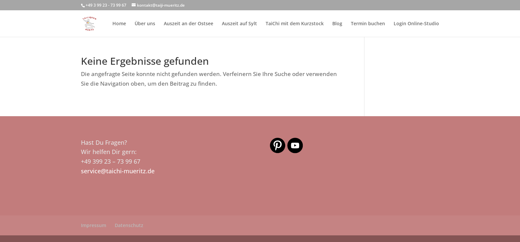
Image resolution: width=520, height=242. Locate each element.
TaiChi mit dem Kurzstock (295, 24)
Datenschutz (129, 225)
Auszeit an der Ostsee (188, 24)
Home (119, 24)
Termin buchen (368, 24)
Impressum (93, 225)
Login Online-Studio (416, 24)
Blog (337, 24)
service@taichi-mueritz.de (118, 171)
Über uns (145, 24)
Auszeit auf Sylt (239, 24)
